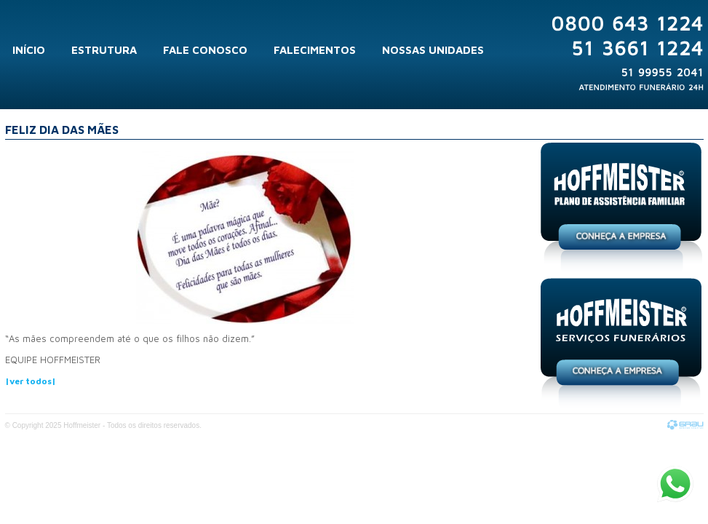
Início (28, 50)
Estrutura (104, 50)
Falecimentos (315, 50)
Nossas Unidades (433, 50)
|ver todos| (30, 381)
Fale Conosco (205, 50)
